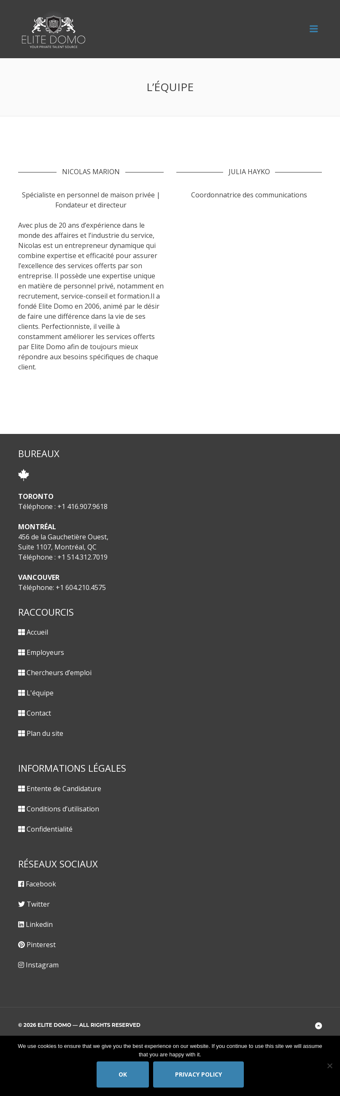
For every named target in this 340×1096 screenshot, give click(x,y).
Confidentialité (50, 829)
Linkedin (39, 924)
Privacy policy (198, 1074)
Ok (123, 1074)
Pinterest (41, 944)
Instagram (42, 964)
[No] (329, 1065)
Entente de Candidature (64, 788)
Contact (39, 713)
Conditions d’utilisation (63, 808)
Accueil (37, 632)
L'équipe (40, 692)
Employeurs (45, 652)
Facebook (41, 884)
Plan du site (45, 733)
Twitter (38, 904)
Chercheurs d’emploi (59, 672)
